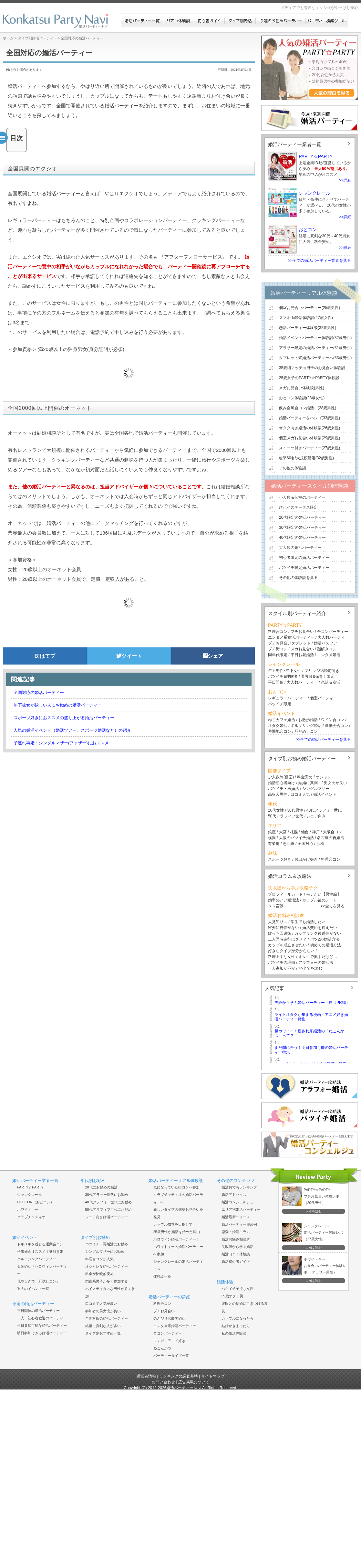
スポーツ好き (279, 859)
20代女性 (276, 810)
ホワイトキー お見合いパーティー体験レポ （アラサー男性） (325, 1265)
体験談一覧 (162, 1276)
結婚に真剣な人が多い (103, 1326)
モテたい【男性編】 (323, 894)
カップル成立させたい (287, 945)
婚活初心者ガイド (236, 1261)
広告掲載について (193, 1382)
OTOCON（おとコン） (35, 1202)
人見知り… (277, 922)
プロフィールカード (285, 894)
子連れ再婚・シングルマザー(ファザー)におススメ (61, 742)
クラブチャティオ (31, 1217)
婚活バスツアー (327, 643)
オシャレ (323, 777)
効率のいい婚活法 (283, 900)
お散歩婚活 (308, 720)
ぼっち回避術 (279, 933)
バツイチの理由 (281, 962)
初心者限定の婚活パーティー (304, 557)
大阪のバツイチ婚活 (296, 838)
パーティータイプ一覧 (171, 1355)
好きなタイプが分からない (291, 951)
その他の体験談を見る (298, 577)
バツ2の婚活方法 (324, 939)
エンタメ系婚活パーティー (291, 637)
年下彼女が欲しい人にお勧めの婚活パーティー (58, 705)
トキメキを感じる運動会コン (40, 1244)
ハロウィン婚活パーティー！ (176, 1239)
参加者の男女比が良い (103, 1311)
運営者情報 (146, 1376)
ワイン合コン (332, 720)
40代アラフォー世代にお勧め (108, 1202)
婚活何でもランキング (239, 1187)
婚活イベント (324, 794)
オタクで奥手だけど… (317, 956)
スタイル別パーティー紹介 (297, 613)
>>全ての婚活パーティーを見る (323, 739)
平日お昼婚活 (302, 655)
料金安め (305, 777)
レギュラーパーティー (287, 698)
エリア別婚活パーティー (241, 1209)
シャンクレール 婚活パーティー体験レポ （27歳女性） (323, 1232)
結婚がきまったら (236, 1326)
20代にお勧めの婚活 (101, 1187)
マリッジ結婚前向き (321, 670)
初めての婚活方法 (325, 945)
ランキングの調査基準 (178, 1376)
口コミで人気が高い (101, 1303)
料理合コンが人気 (99, 1259)
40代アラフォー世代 (324, 810)
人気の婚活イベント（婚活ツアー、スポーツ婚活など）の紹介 (72, 730)
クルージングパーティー (36, 1259)
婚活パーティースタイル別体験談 (309, 486)
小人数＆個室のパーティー (302, 497)
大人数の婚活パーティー (300, 547)
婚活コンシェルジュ (237, 1202)
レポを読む (313, 1211)
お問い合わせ (163, 1382)
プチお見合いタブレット (289, 643)
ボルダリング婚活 (306, 725)
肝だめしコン (306, 731)
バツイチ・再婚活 (283, 788)
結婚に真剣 (308, 783)
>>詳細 (345, 180)
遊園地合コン (279, 731)
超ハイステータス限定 (298, 507)
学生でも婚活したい (308, 922)
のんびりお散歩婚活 (169, 1318)
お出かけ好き (306, 859)
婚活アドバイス (234, 1195)
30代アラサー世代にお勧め (106, 1195)
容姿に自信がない (283, 927)
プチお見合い (302, 631)
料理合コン (277, 631)
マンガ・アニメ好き (169, 1341)
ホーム (8, 38)
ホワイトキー (27, 1209)
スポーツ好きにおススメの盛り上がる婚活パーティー (64, 717)
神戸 (316, 832)
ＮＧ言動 (276, 906)
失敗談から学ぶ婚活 (237, 1247)
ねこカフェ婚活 (281, 720)
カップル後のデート (319, 900)
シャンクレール (314, 193)
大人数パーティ (331, 637)
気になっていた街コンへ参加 (176, 1187)
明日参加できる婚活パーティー (42, 1333)
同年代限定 (277, 655)
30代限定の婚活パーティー (302, 527)
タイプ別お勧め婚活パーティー (302, 758)
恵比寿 (288, 843)
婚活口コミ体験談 (236, 1254)
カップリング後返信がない (317, 933)
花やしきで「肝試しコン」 (38, 1281)
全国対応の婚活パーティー (39, 692)
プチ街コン (277, 649)
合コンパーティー (332, 631)
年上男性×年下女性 (284, 670)
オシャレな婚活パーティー (106, 1266)
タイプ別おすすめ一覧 (103, 1333)
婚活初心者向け (281, 783)
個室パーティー (323, 698)
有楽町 (274, 843)
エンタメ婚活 (328, 655)
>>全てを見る (333, 906)
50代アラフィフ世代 (285, 816)
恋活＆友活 (330, 682)
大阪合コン (332, 832)
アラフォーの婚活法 (315, 962)
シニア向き (316, 816)
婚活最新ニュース (236, 1217)
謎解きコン (326, 649)
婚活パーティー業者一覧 (294, 144)
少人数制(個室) (281, 777)
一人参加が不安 (281, 968)
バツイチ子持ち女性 (237, 1289)
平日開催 (276, 682)
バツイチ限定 (279, 704)
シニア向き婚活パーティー (106, 1217)
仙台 (305, 832)
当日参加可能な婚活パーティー (42, 1325)
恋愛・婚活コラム (236, 1232)
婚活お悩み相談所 (236, 1239)
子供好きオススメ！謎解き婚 (40, 1251)
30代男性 (295, 810)
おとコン (308, 229)
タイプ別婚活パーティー (37, 38)
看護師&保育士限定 (318, 676)
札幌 (294, 832)
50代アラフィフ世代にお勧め (108, 1209)
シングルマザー (315, 788)
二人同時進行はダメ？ (287, 939)
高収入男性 (277, 794)
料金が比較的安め (99, 1274)
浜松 (320, 843)
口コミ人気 (300, 794)
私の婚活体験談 (234, 1333)
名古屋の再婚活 (330, 838)
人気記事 (274, 988)
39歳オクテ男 (232, 1296)
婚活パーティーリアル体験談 (303, 293)
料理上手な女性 (281, 956)
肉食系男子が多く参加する (106, 1281)
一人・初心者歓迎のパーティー (42, 1318)
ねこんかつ (162, 1348)
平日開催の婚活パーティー (38, 1311)
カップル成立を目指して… (174, 1224)
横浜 (272, 838)
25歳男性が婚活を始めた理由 (176, 1232)
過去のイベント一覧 (33, 1289)
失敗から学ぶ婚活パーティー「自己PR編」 (312, 1002)
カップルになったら (237, 1318)
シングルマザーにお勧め (104, 1251)
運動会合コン (336, 725)
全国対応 (305, 843)
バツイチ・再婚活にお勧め (106, 1244)
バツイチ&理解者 (283, 676)
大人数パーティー (302, 682)
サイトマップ (212, 1376)
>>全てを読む (310, 968)
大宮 (283, 832)
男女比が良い (335, 783)
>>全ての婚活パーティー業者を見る (319, 260)
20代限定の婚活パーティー (302, 517)
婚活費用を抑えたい (319, 927)
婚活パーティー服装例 (239, 1224)
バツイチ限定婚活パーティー (304, 567)
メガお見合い (302, 649)
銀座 (272, 832)
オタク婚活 (277, 725)
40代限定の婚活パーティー (302, 537)
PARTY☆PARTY (316, 156)
